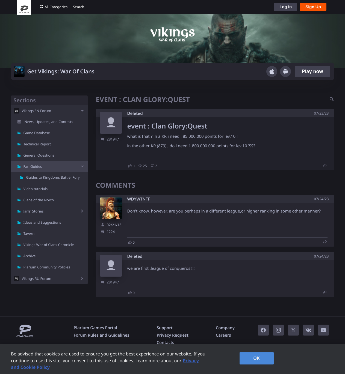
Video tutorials (35, 188)
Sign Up (313, 6)
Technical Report (37, 144)
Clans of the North (38, 200)
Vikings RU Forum (36, 278)
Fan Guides (32, 166)
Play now (312, 71)
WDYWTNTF (138, 199)
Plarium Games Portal (95, 328)
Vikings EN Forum (36, 110)
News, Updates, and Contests (49, 121)
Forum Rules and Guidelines (101, 335)
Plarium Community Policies (46, 267)
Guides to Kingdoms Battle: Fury (53, 177)
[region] (172, 359)
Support (164, 328)
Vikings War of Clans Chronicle (48, 244)
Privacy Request (172, 335)
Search (78, 6)
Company (225, 328)
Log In (285, 6)
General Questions (38, 155)
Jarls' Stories (33, 211)
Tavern (29, 233)
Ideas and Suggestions (42, 222)
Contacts (165, 342)
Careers (223, 335)
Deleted (135, 113)
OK (256, 358)
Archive (29, 255)
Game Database (36, 132)
